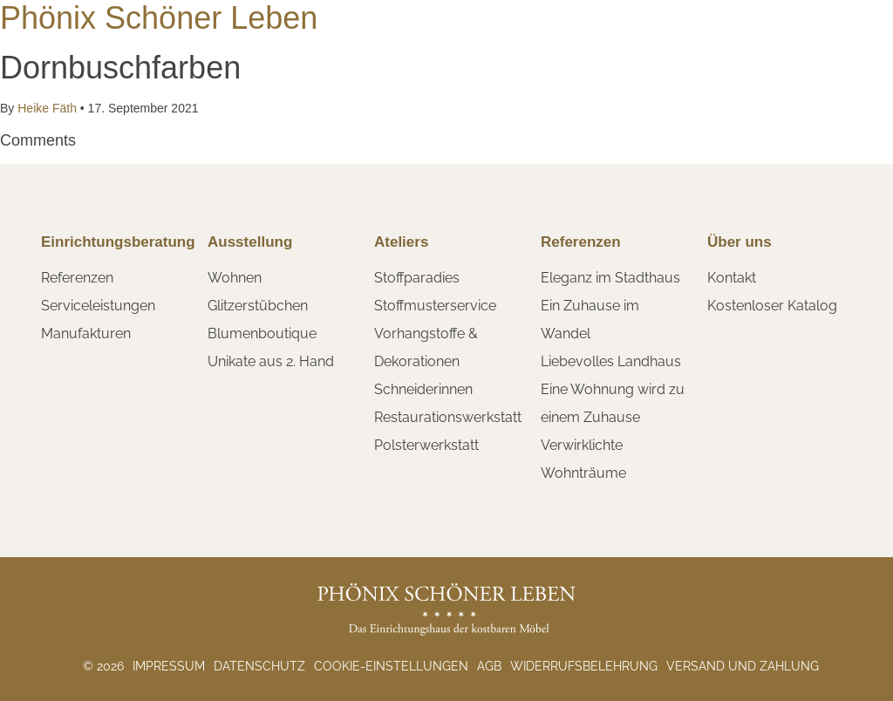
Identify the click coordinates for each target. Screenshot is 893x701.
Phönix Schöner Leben (158, 18)
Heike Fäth (46, 108)
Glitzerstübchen (258, 305)
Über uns (739, 242)
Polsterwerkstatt (426, 445)
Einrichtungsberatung (118, 242)
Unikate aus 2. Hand (271, 361)
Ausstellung (250, 242)
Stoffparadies (417, 277)
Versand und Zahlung (742, 666)
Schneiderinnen (423, 389)
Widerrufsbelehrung (584, 666)
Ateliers (401, 242)
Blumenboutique (262, 333)
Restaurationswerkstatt (447, 417)
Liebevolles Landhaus (611, 361)
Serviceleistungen (98, 305)
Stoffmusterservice (435, 305)
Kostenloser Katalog (772, 305)
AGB (489, 666)
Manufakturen (86, 333)
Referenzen (77, 277)
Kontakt (731, 277)
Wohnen (235, 277)
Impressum (169, 666)
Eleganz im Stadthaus (610, 277)
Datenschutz (259, 666)
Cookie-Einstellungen (391, 666)
